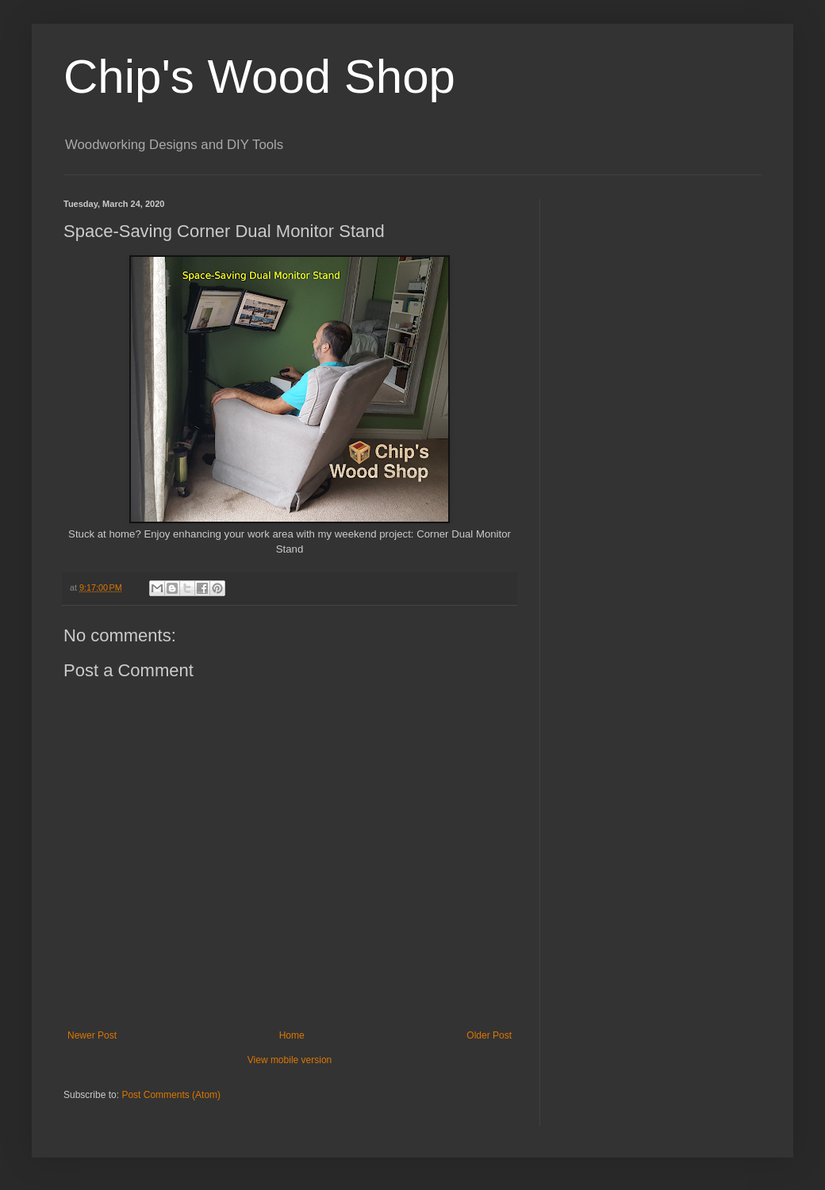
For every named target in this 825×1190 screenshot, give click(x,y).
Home (292, 1035)
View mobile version (290, 1060)
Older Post (489, 1035)
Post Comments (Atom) (171, 1094)
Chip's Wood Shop (259, 76)
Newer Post (92, 1035)
